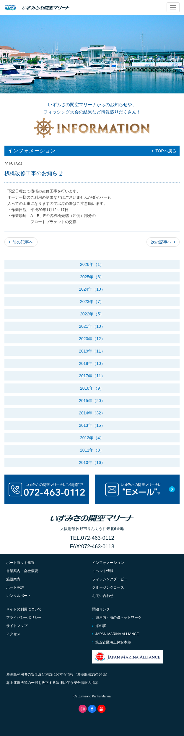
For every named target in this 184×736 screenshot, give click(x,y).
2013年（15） (92, 425)
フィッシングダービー (110, 579)
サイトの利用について (24, 609)
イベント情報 (102, 571)
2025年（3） (92, 276)
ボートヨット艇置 (20, 563)
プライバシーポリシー (24, 617)
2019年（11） (92, 351)
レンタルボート (18, 596)
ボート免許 (15, 587)
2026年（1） (92, 264)
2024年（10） (92, 289)
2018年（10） (92, 363)
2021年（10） (92, 326)
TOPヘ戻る (164, 151)
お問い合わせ (102, 596)
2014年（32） (92, 413)
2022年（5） (92, 314)
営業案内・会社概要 (22, 571)
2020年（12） (92, 338)
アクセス (13, 634)
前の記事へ (21, 242)
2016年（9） (92, 388)
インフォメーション (108, 563)
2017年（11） (92, 375)
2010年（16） (92, 462)
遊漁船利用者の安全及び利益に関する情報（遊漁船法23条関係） (57, 674)
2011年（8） (92, 450)
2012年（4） (92, 437)
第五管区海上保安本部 (111, 642)
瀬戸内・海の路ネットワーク (116, 617)
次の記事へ (163, 242)
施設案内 (13, 579)
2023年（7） (92, 301)
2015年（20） (92, 400)
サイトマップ (16, 626)
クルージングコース (108, 587)
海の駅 (99, 626)
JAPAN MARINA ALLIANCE (115, 634)
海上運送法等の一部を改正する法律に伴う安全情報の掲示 (52, 683)
